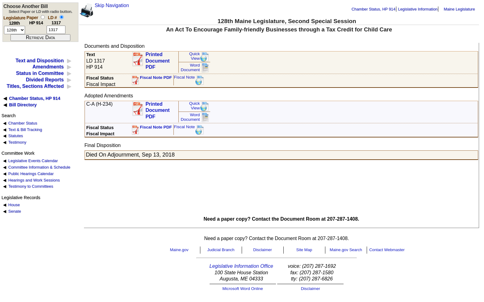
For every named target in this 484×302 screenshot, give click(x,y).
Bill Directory (23, 104)
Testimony (17, 142)
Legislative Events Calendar (33, 160)
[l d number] (56, 30)
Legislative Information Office (241, 266)
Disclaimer (262, 249)
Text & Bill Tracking (25, 129)
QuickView (194, 56)
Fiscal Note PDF (156, 77)
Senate (14, 211)
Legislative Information (417, 9)
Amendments (48, 66)
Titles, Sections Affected (35, 86)
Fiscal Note (184, 77)
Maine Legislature (459, 9)
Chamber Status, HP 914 (373, 9)
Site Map (304, 249)
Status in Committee (40, 73)
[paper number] (36, 30)
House (14, 204)
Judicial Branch (220, 249)
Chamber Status (22, 123)
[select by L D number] (62, 17)
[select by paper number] (43, 17)
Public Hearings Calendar (31, 173)
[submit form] (40, 37)
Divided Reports (45, 79)
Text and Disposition (39, 60)
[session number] (14, 30)
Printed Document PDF (157, 59)
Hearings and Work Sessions (34, 180)
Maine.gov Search (346, 249)
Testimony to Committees (30, 186)
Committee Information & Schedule (39, 167)
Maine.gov (179, 249)
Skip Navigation (112, 5)
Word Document (190, 67)
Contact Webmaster (387, 249)
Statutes (15, 135)
